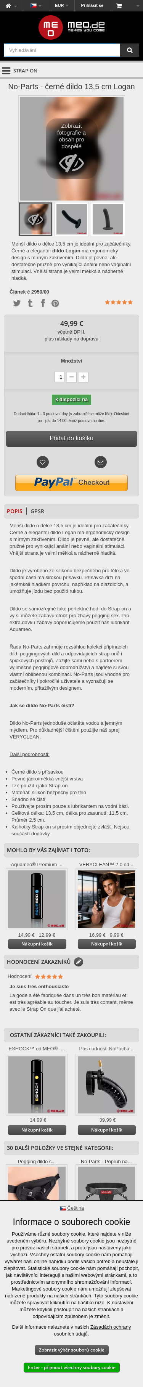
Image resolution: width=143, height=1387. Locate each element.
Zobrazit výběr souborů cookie (71, 1350)
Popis (14, 511)
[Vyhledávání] (129, 50)
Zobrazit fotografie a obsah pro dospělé (71, 150)
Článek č (20, 292)
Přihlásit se (92, 5)
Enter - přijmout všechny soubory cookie (72, 1367)
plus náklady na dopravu (71, 339)
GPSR (37, 511)
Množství (71, 361)
